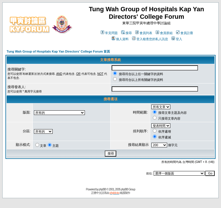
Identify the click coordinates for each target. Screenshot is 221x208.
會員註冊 (184, 33)
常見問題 (109, 33)
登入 (177, 39)
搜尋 (126, 33)
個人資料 (120, 39)
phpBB (102, 189)
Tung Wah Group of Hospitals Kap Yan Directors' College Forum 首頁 (58, 51)
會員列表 (143, 33)
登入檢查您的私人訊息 (150, 39)
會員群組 (164, 33)
